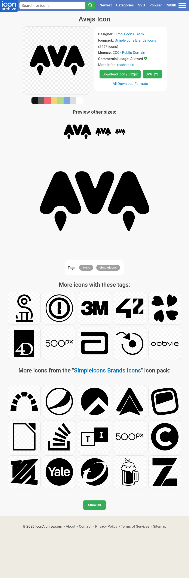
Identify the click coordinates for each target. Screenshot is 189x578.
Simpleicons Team (129, 34)
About (70, 526)
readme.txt (125, 65)
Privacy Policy (106, 526)
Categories (125, 5)
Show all (94, 505)
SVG (141, 5)
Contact (85, 526)
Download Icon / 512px (120, 74)
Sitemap (159, 526)
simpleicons (108, 267)
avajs (86, 267)
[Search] (90, 5)
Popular (155, 5)
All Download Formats (130, 83)
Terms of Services (135, 526)
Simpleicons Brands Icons (135, 40)
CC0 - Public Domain (129, 52)
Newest (106, 5)
